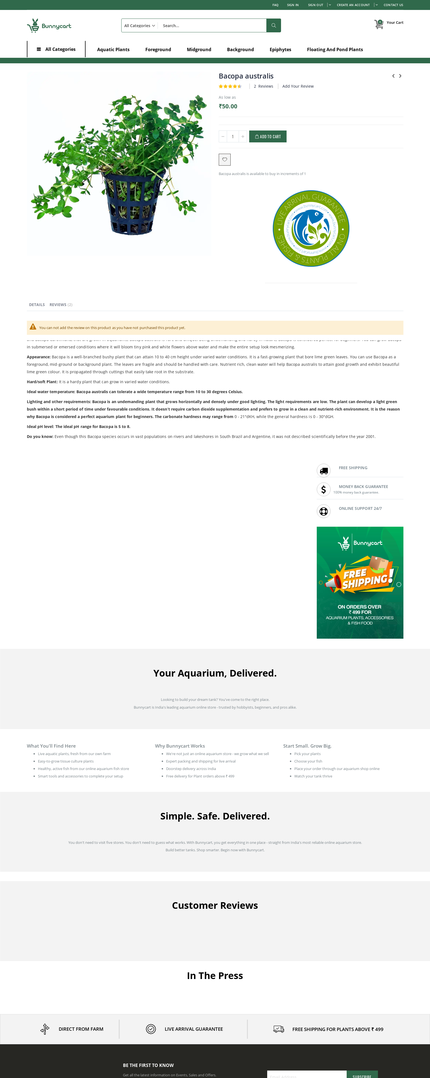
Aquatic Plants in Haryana (240, 1020)
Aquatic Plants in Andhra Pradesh (246, 1013)
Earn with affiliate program (241, 972)
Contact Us (393, 5)
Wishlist (129, 959)
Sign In (293, 5)
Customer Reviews (234, 959)
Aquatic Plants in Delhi (141, 1027)
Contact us (228, 952)
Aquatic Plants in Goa (332, 1041)
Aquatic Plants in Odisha (239, 1041)
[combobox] (201, 25)
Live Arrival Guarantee (333, 959)
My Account (133, 945)
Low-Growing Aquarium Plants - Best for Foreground (70, 1004)
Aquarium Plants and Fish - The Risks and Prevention (70, 1011)
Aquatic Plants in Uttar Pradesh (341, 1034)
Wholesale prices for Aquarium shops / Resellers (258, 979)
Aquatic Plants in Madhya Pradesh (247, 1034)
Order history (134, 952)
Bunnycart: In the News (238, 966)
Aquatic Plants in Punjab (335, 1013)
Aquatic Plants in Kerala (238, 1027)
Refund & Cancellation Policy (338, 966)
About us (226, 945)
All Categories (60, 49)
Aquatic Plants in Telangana (338, 1027)
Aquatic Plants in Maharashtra (147, 1020)
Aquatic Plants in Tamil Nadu (146, 1034)
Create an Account (353, 5)
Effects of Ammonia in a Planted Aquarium (61, 1019)
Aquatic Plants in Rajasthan (337, 1020)
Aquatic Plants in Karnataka (145, 1013)
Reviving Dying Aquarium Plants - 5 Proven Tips (65, 997)
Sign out (315, 5)
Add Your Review (250, 86)
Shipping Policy (327, 952)
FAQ (275, 5)
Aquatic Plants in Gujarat (143, 1041)
